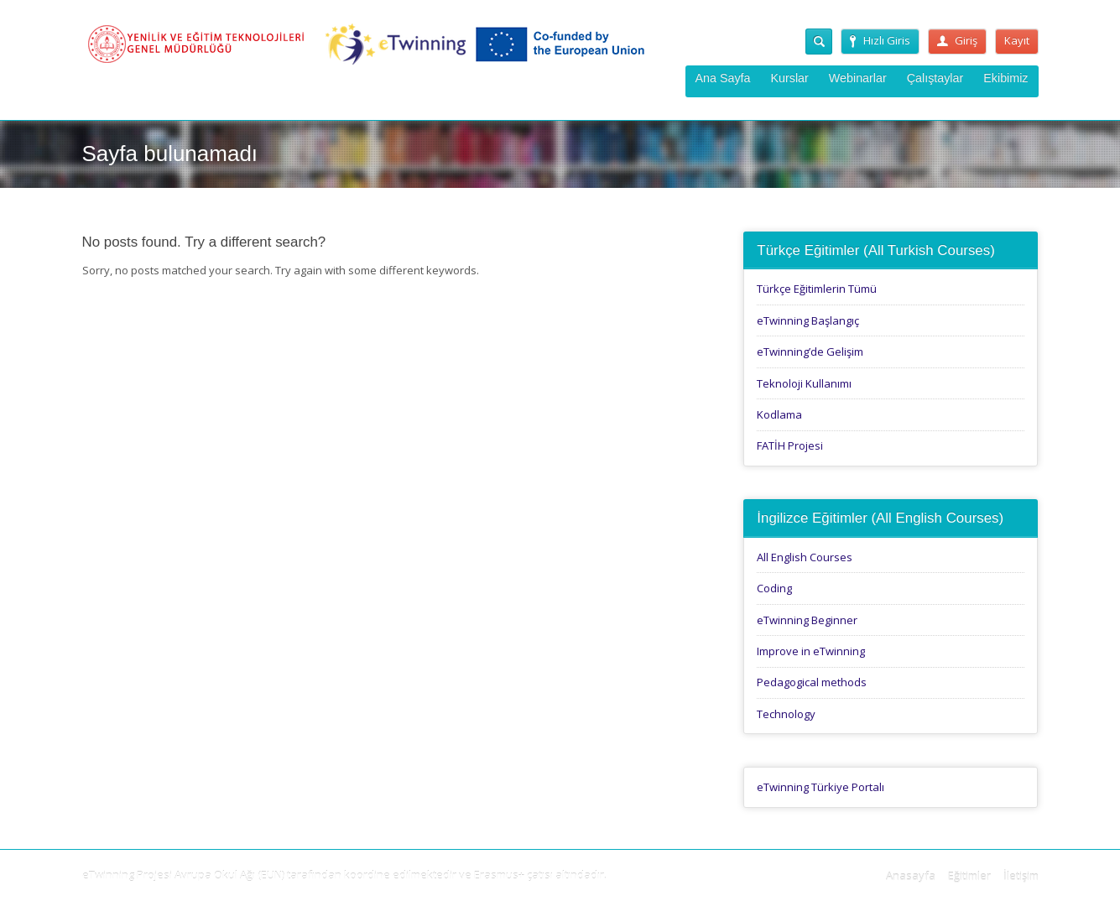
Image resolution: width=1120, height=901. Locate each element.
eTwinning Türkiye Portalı (820, 786)
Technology (786, 713)
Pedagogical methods (812, 682)
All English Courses (804, 557)
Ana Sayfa (723, 78)
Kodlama (779, 414)
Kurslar (790, 78)
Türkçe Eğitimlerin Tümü (817, 288)
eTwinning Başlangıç (808, 320)
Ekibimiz (1005, 78)
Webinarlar (858, 78)
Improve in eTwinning (811, 651)
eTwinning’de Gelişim (810, 351)
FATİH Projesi (790, 445)
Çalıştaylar (935, 78)
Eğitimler (969, 875)
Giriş (957, 40)
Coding (774, 588)
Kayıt (1016, 40)
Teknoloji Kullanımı (804, 383)
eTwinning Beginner (807, 620)
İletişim (1021, 875)
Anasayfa (910, 875)
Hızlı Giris (880, 40)
